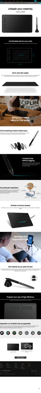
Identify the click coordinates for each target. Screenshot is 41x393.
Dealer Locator (22, 368)
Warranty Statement (9, 367)
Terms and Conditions (6, 372)
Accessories (1, 367)
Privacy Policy (1, 372)
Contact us (22, 367)
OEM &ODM (16, 367)
